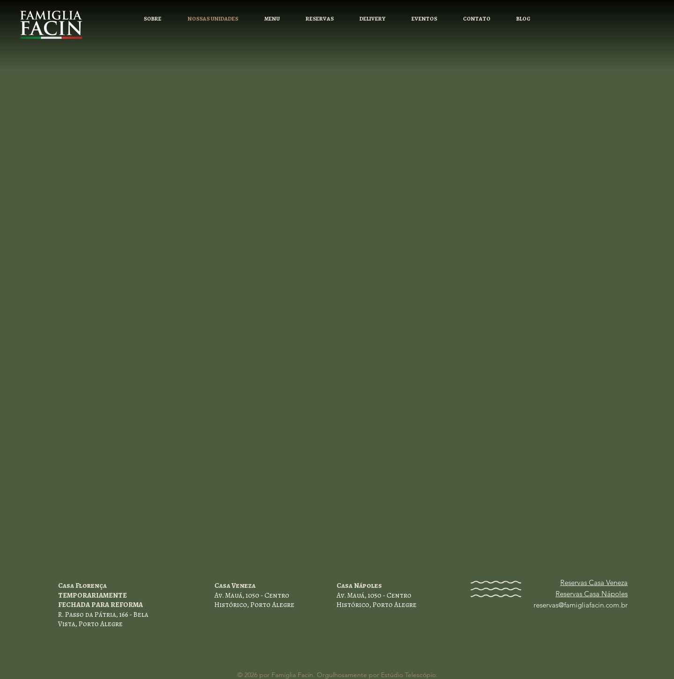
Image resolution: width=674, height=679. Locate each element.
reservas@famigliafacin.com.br (581, 604)
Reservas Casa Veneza (594, 582)
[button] (319, 19)
